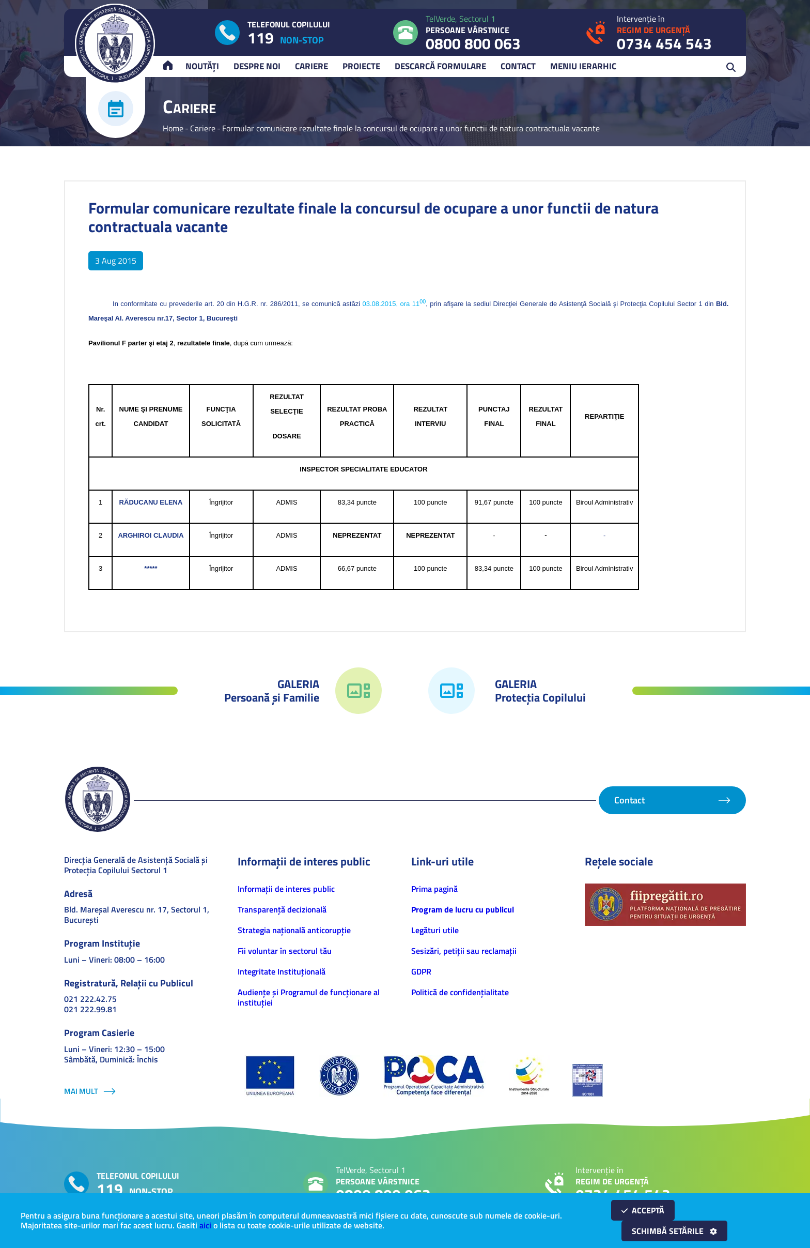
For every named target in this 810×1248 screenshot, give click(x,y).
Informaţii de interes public (286, 888)
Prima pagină (434, 888)
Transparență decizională (282, 909)
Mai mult (81, 1091)
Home (173, 128)
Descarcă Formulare (440, 66)
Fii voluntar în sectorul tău (285, 951)
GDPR (421, 971)
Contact (518, 66)
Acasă (172, 66)
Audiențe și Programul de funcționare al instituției (309, 997)
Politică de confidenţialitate (460, 992)
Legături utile (435, 930)
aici (205, 1225)
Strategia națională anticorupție (294, 930)
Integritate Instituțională (281, 971)
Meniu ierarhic (583, 66)
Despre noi (257, 66)
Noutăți (202, 66)
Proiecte (361, 66)
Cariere (311, 66)
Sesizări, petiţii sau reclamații (464, 951)
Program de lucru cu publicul (462, 909)
